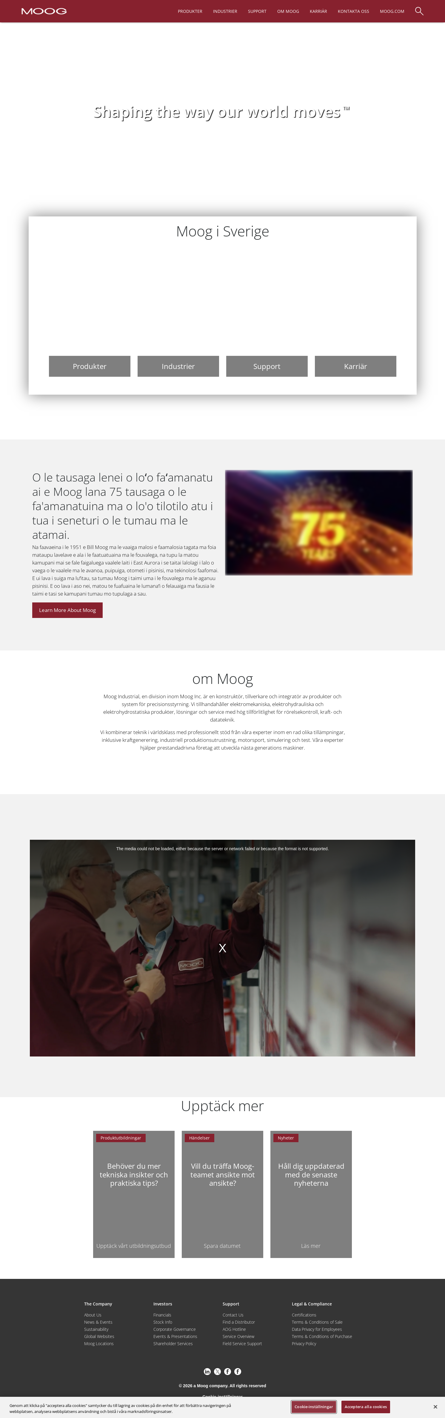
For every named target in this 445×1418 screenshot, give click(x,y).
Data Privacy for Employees (317, 1329)
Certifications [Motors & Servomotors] (304, 1315)
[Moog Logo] (43, 11)
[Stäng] (435, 1406)
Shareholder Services (173, 1343)
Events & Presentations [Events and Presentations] (175, 1336)
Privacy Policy (304, 1343)
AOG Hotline (234, 1329)
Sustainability (96, 1329)
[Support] (267, 313)
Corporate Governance (174, 1329)
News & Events (98, 1322)
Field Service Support (242, 1343)
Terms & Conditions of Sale (317, 1322)
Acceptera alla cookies (366, 1406)
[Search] (419, 8)
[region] (222, 1407)
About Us (92, 1315)
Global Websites (99, 1336)
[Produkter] (89, 313)
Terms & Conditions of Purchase (322, 1336)
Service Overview (238, 1336)
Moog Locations (99, 1343)
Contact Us (233, 1315)
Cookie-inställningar (314, 1406)
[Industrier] (178, 313)
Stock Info (162, 1322)
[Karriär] (355, 313)
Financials (162, 1315)
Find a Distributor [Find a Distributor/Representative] (239, 1322)
